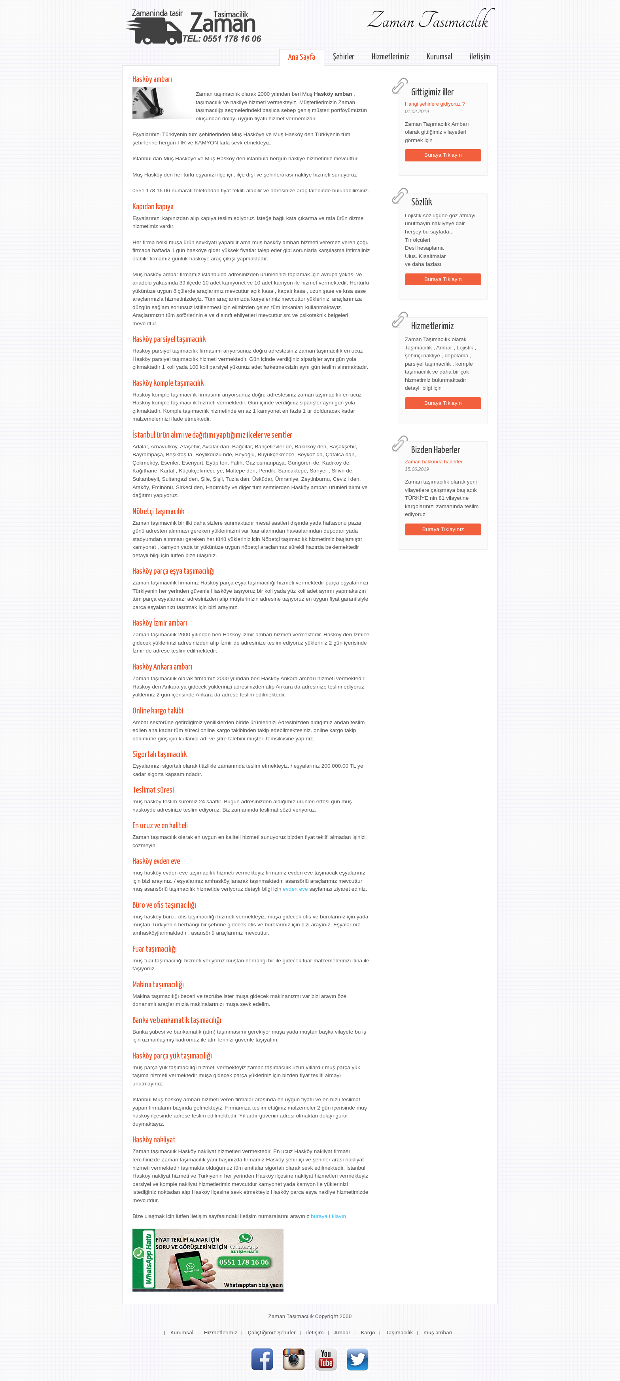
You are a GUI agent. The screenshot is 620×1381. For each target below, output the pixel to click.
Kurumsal (439, 57)
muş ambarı (437, 1332)
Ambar (342, 1332)
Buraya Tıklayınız (443, 529)
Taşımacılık (399, 1332)
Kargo (368, 1332)
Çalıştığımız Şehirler (272, 1332)
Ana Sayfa (301, 57)
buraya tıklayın (328, 1216)
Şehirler (343, 57)
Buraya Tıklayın (443, 155)
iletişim (480, 57)
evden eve (295, 889)
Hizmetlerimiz (390, 57)
